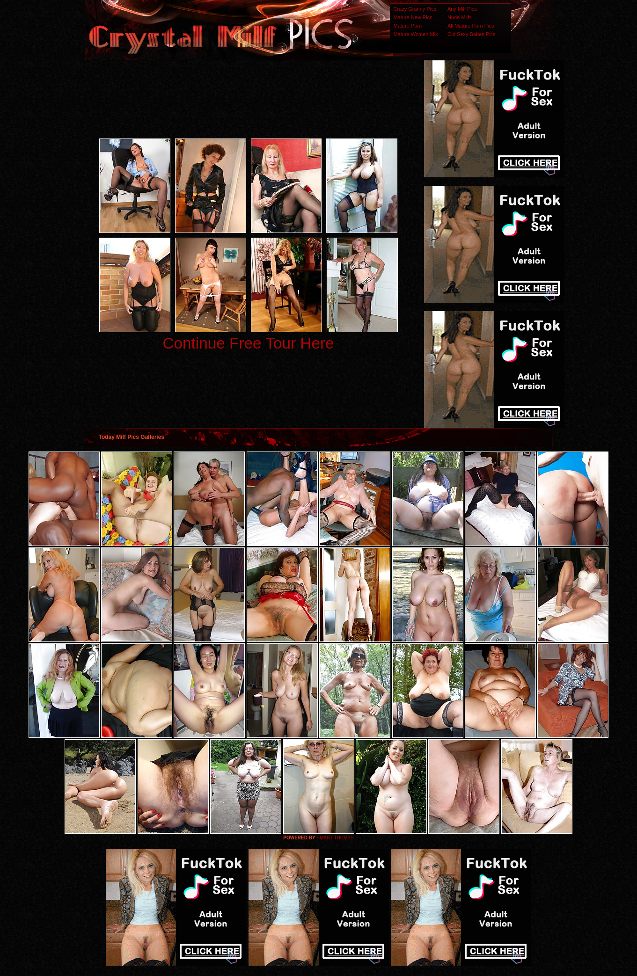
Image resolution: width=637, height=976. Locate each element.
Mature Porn (408, 26)
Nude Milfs (459, 17)
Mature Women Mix (416, 34)
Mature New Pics (413, 17)
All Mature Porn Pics (470, 26)
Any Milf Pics (462, 9)
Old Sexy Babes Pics (471, 34)
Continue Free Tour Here (248, 343)
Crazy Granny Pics (415, 9)
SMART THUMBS (334, 837)
